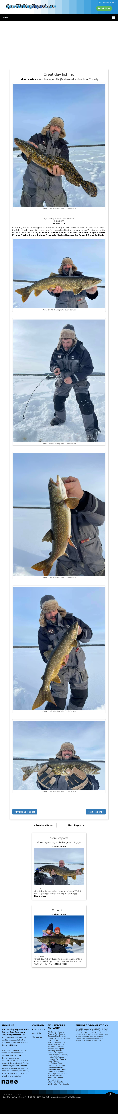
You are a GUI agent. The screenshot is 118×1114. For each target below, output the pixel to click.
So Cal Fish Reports (55, 1075)
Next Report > (96, 811)
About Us (36, 1033)
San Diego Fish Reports (57, 1073)
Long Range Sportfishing (58, 1055)
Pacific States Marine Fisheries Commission (92, 1031)
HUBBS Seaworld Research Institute (89, 1037)
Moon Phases (53, 1061)
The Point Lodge (86, 232)
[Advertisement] (59, 45)
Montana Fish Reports (57, 1059)
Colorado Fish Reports (56, 1036)
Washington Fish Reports (58, 1084)
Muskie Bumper (65, 235)
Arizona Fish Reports (56, 1034)
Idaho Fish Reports (55, 1053)
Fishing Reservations (56, 1042)
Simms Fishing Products (42, 235)
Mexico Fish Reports (56, 1057)
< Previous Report (24, 811)
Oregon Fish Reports (56, 1071)
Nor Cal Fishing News (57, 1069)
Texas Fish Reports (55, 1078)
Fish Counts (53, 1040)
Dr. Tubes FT (82, 235)
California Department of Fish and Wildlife (92, 1035)
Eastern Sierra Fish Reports (59, 1038)
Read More (40, 896)
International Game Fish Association (89, 1033)
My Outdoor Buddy (55, 1063)
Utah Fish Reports (55, 1082)
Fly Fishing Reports (56, 1046)
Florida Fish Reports (56, 1044)
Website (60, 223)
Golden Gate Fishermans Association (90, 1039)
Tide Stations (53, 1080)
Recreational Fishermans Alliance (88, 1040)
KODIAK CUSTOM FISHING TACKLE (58, 232)
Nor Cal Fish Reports (56, 1067)
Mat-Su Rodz (97, 235)
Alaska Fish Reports (56, 1032)
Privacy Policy (38, 1029)
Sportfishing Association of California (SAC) (92, 1029)
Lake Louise (27, 79)
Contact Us (37, 1037)
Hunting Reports (55, 1051)
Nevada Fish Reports (56, 1065)
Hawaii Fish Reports (56, 1049)
